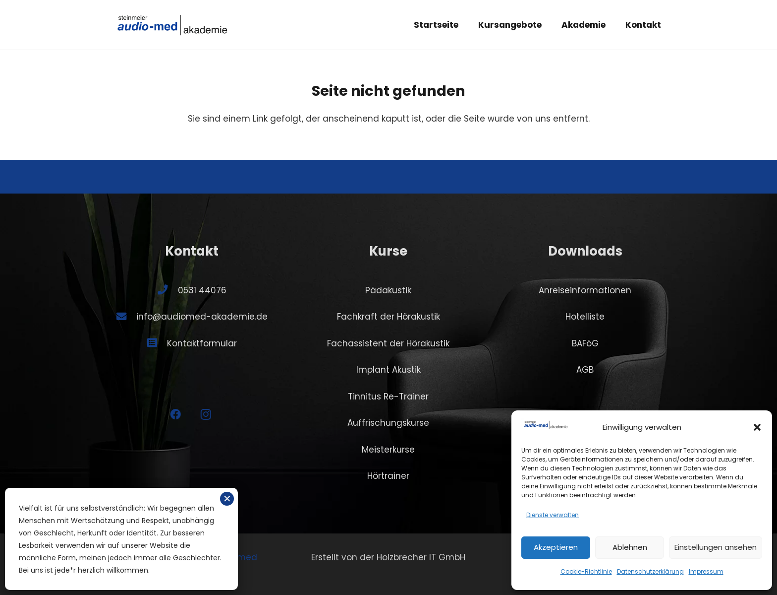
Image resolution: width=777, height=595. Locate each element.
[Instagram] (198, 414)
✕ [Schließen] (227, 498)
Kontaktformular (202, 343)
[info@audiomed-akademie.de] (126, 317)
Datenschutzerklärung (650, 571)
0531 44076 (202, 290)
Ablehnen (629, 547)
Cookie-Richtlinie (586, 571)
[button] (757, 427)
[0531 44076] (167, 290)
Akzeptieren (556, 547)
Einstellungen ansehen (715, 547)
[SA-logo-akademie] (172, 24)
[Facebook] (168, 414)
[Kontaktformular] (157, 343)
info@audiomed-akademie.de (202, 317)
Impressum (706, 571)
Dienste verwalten (552, 515)
